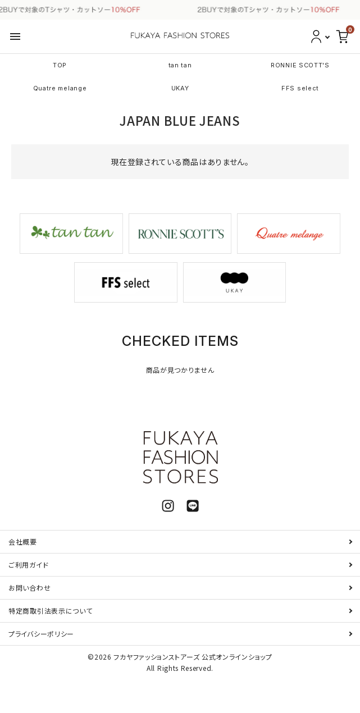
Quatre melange (60, 88)
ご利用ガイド (28, 564)
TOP (60, 65)
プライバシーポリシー (41, 633)
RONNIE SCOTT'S (300, 65)
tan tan (180, 65)
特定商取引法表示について (50, 610)
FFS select (300, 88)
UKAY (180, 88)
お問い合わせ (29, 587)
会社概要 (22, 541)
